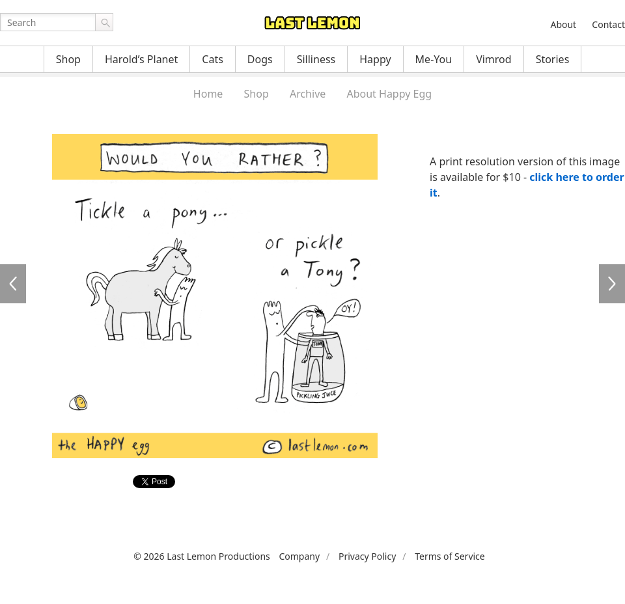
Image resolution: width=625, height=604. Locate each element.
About (563, 24)
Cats (212, 59)
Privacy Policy (367, 556)
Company (299, 556)
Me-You (433, 59)
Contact (608, 24)
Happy (375, 59)
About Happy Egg (389, 94)
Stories (553, 59)
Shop (68, 59)
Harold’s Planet (141, 59)
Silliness (316, 59)
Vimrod (494, 59)
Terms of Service (450, 556)
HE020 (13, 283)
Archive (308, 94)
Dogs (260, 59)
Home (208, 94)
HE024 (612, 283)
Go (104, 22)
